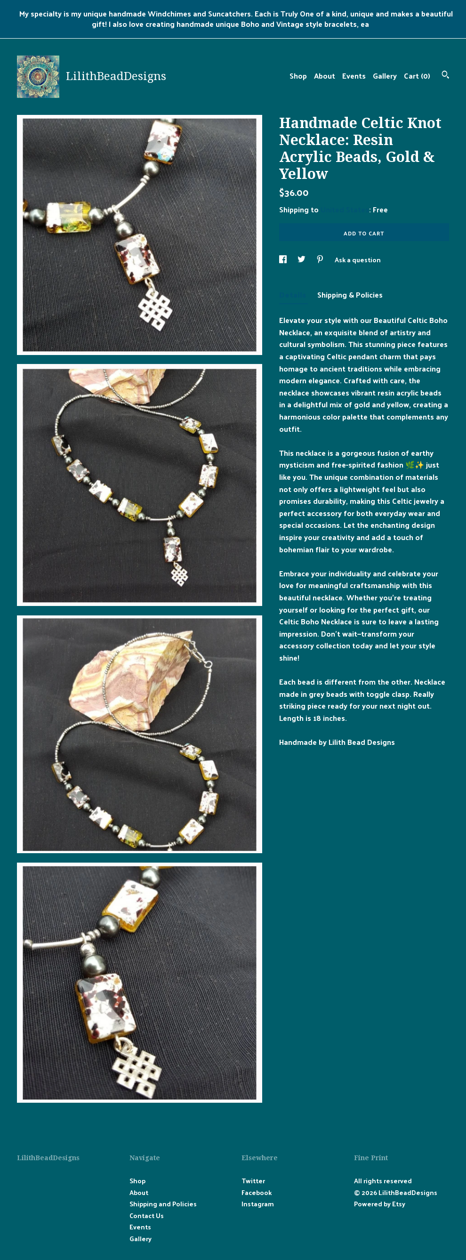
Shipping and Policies (163, 1204)
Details (293, 294)
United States (345, 209)
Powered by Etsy (379, 1204)
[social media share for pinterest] (320, 260)
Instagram (257, 1204)
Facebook (256, 1192)
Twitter (253, 1181)
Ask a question (358, 260)
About (324, 75)
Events (354, 75)
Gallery (385, 75)
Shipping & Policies (350, 294)
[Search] (445, 75)
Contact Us (146, 1215)
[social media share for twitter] (302, 260)
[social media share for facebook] (283, 260)
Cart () (417, 75)
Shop (298, 75)
